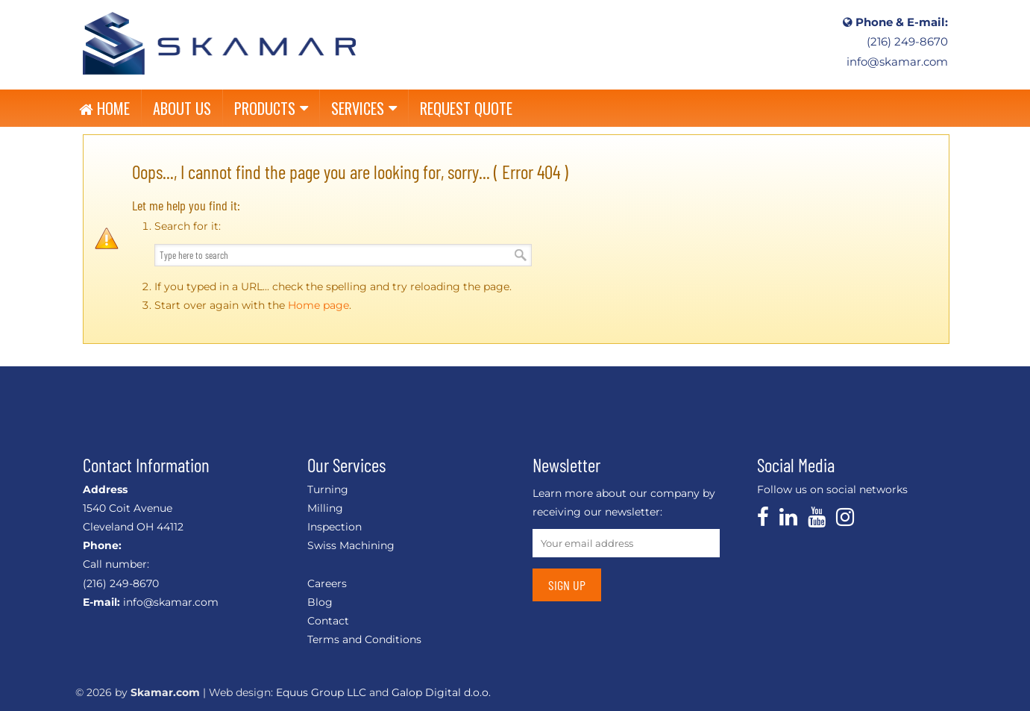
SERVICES (364, 108)
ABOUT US (182, 108)
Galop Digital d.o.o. (441, 692)
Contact (328, 620)
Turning (327, 489)
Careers (327, 583)
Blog (320, 602)
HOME (104, 108)
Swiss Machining (351, 545)
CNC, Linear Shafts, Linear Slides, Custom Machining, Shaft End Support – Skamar (220, 43)
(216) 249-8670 (907, 41)
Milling (325, 508)
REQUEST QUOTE (466, 108)
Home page (318, 305)
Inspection (334, 526)
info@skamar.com (897, 62)
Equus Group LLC (321, 692)
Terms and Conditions (364, 639)
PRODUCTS (271, 108)
